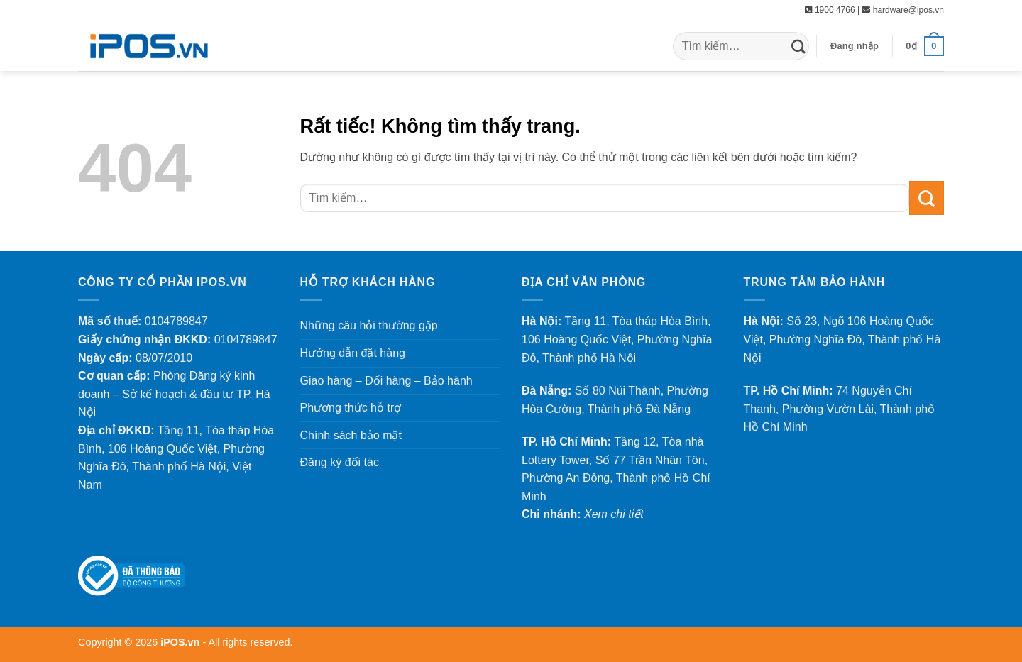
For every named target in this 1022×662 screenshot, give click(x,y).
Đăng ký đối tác (339, 462)
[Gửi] (798, 45)
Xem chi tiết (614, 514)
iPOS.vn (181, 642)
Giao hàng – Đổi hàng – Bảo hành (386, 381)
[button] (854, 46)
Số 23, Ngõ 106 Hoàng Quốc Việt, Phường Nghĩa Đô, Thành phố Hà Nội (842, 339)
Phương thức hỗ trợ (351, 408)
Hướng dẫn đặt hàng (352, 353)
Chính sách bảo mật (351, 435)
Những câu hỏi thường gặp (369, 325)
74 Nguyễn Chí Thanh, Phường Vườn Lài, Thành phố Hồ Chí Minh (839, 409)
